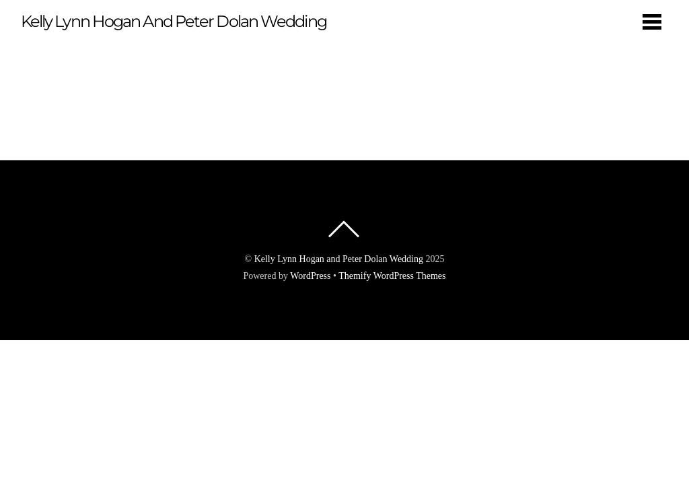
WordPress (310, 276)
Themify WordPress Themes (391, 276)
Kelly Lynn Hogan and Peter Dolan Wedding (338, 259)
